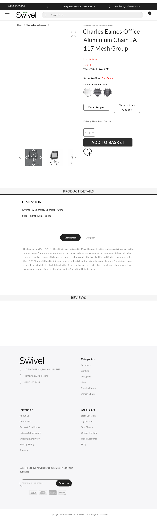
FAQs (84, 444)
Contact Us (25, 421)
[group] (47, 86)
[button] (73, 34)
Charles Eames (88, 388)
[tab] (70, 237)
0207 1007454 (16, 6)
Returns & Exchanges (30, 432)
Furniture (86, 365)
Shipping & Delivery (30, 438)
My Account (87, 421)
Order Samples (96, 107)
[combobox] (92, 15)
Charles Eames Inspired (36, 25)
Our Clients (87, 427)
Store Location (88, 415)
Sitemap (24, 450)
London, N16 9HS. (43, 369)
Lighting (85, 370)
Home (19, 25)
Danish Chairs (88, 393)
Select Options (104, 121)
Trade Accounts (89, 438)
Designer (90, 237)
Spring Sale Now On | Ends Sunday (78, 6)
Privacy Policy (27, 444)
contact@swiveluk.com (127, 6)
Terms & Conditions (30, 427)
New (83, 382)
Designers (86, 376)
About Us (24, 415)
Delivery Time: (90, 121)
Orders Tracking (89, 432)
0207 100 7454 (32, 382)
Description (70, 237)
